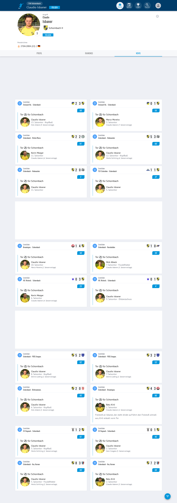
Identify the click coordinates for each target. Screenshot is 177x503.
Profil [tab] (39, 53)
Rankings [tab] (89, 53)
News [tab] (138, 53)
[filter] (168, 496)
